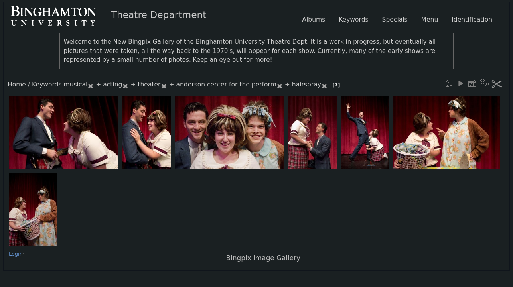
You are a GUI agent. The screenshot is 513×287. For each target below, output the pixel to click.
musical (76, 84)
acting (112, 84)
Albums (313, 19)
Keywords (47, 84)
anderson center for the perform (226, 84)
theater (149, 84)
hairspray (306, 84)
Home (17, 84)
